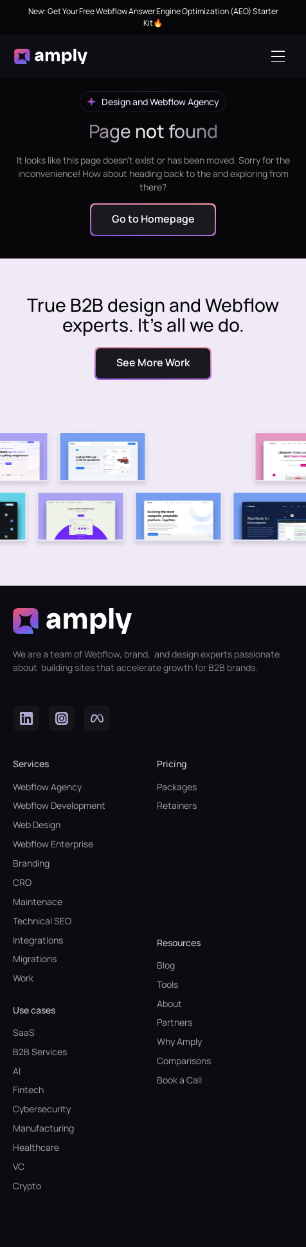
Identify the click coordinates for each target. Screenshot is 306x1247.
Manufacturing (43, 1128)
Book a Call (179, 1080)
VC (18, 1166)
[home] (50, 56)
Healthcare (36, 1147)
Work (23, 978)
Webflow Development (59, 805)
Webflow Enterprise (53, 844)
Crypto (27, 1186)
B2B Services (40, 1052)
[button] (281, 56)
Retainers (177, 805)
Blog (166, 965)
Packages (177, 787)
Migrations (35, 959)
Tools (167, 984)
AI (17, 1071)
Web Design (36, 825)
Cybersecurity (42, 1109)
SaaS (24, 1032)
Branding (31, 863)
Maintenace (37, 901)
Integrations (38, 940)
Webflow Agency (47, 787)
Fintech (28, 1089)
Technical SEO (42, 921)
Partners (174, 1022)
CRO (22, 882)
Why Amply (179, 1041)
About (169, 1003)
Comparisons (184, 1061)
